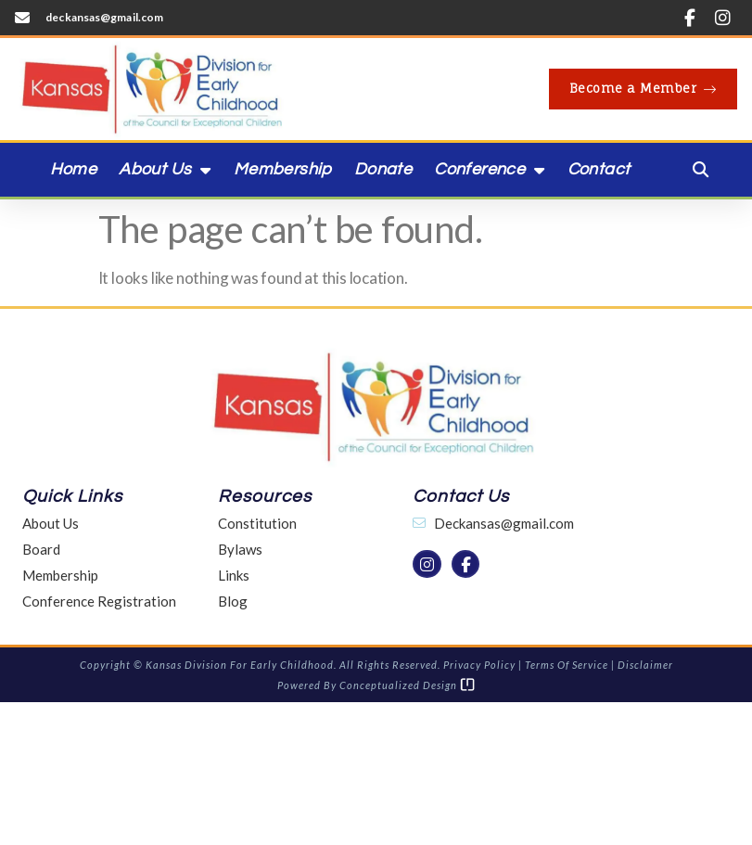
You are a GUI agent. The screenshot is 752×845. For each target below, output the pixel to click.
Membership (283, 169)
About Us (165, 169)
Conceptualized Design (407, 685)
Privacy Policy (479, 665)
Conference (489, 169)
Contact (599, 169)
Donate (383, 169)
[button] (701, 170)
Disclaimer (645, 665)
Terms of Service (566, 665)
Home (73, 169)
